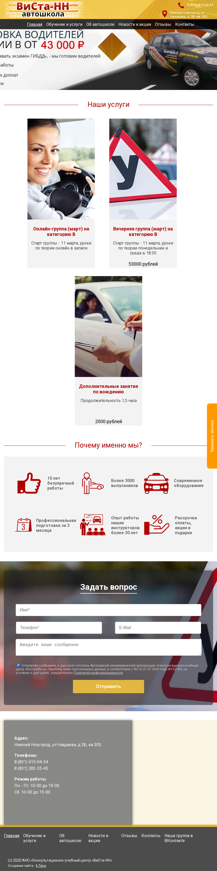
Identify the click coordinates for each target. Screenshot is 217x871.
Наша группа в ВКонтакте (110, 31)
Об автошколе (100, 24)
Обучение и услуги (64, 24)
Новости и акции (134, 24)
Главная (34, 24)
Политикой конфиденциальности (98, 675)
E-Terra (41, 866)
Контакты (184, 24)
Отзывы (163, 24)
